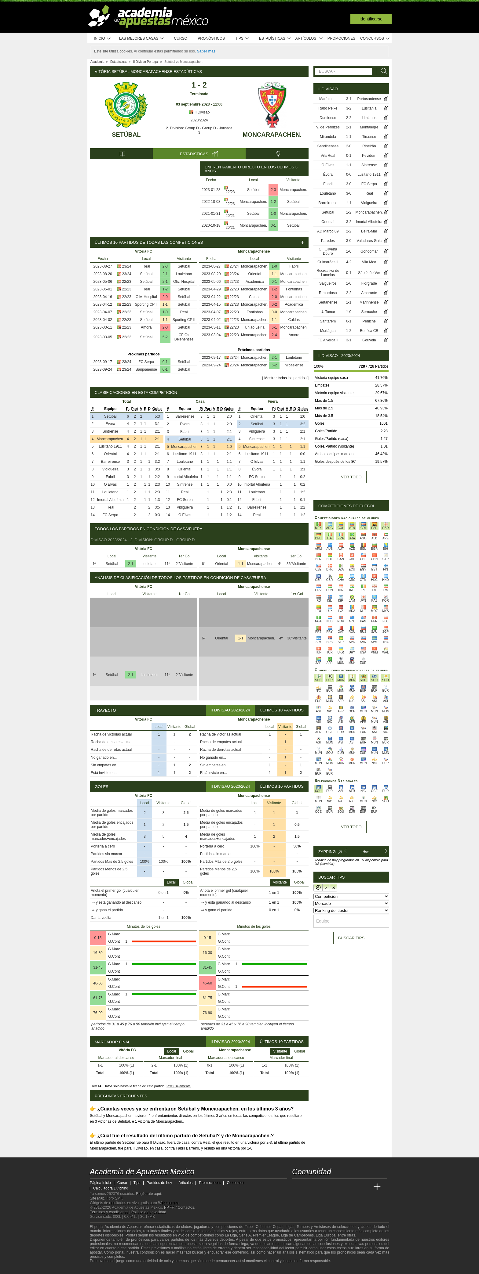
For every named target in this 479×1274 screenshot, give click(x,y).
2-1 (165, 274)
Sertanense (328, 302)
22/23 (230, 192)
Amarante (369, 293)
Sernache (369, 312)
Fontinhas (294, 289)
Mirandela (328, 137)
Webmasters (168, 1203)
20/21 (230, 216)
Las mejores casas (141, 38)
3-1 (348, 99)
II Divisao (199, 112)
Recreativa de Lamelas (327, 272)
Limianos (369, 118)
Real (146, 266)
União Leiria (255, 327)
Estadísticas (275, 38)
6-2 (274, 365)
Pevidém (369, 155)
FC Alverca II (327, 340)
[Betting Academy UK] (365, 1187)
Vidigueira (110, 469)
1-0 (273, 213)
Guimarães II (327, 262)
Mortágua (328, 331)
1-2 (273, 202)
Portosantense (369, 99)
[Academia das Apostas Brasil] (320, 1187)
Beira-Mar (369, 231)
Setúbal (126, 134)
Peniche (369, 321)
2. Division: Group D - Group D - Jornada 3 (199, 130)
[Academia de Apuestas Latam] (354, 1187)
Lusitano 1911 (110, 446)
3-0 (348, 184)
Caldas (254, 297)
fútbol (248, 1227)
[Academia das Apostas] (308, 1187)
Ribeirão (369, 146)
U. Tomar (327, 312)
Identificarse (371, 18)
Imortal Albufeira (110, 500)
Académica (255, 281)
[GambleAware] (105, 1269)
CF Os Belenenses (184, 337)
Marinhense (369, 302)
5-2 (165, 337)
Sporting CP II (146, 304)
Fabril (293, 266)
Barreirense (110, 461)
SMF (118, 1198)
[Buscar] (382, 71)
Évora (110, 424)
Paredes (328, 241)
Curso (180, 38)
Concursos (375, 38)
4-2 (348, 262)
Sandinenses (327, 146)
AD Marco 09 (327, 231)
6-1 (274, 327)
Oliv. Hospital (184, 281)
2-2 (348, 118)
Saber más (206, 51)
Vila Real (327, 155)
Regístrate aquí (148, 1194)
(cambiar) (327, 864)
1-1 (165, 304)
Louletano (184, 274)
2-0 (165, 297)
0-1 (273, 225)
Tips (242, 38)
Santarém (328, 321)
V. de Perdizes (328, 127)
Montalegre (369, 127)
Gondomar (369, 251)
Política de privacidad (148, 1212)
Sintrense (110, 431)
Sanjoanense (146, 369)
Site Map (97, 1198)
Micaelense (294, 365)
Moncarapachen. (272, 134)
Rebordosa (328, 293)
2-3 (273, 190)
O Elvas (110, 484)
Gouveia (369, 340)
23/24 (126, 266)
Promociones (341, 38)
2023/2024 (199, 120)
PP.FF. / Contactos (179, 1207)
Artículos (309, 38)
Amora (146, 327)
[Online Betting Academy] (331, 1187)
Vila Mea (369, 262)
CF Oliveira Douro (328, 251)
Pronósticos (211, 38)
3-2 (348, 108)
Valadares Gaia (369, 241)
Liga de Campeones (297, 1235)
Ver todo (351, 477)
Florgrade (369, 283)
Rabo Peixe (327, 108)
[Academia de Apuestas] (343, 1187)
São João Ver (369, 273)
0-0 (274, 312)
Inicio (102, 38)
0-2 (274, 304)
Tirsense (369, 137)
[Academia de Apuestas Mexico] (297, 1187)
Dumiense (328, 118)
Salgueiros (328, 283)
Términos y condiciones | (110, 1212)
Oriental (254, 274)
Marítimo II (328, 99)
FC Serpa (146, 362)
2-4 (274, 335)
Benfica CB (369, 331)
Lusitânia (369, 108)
